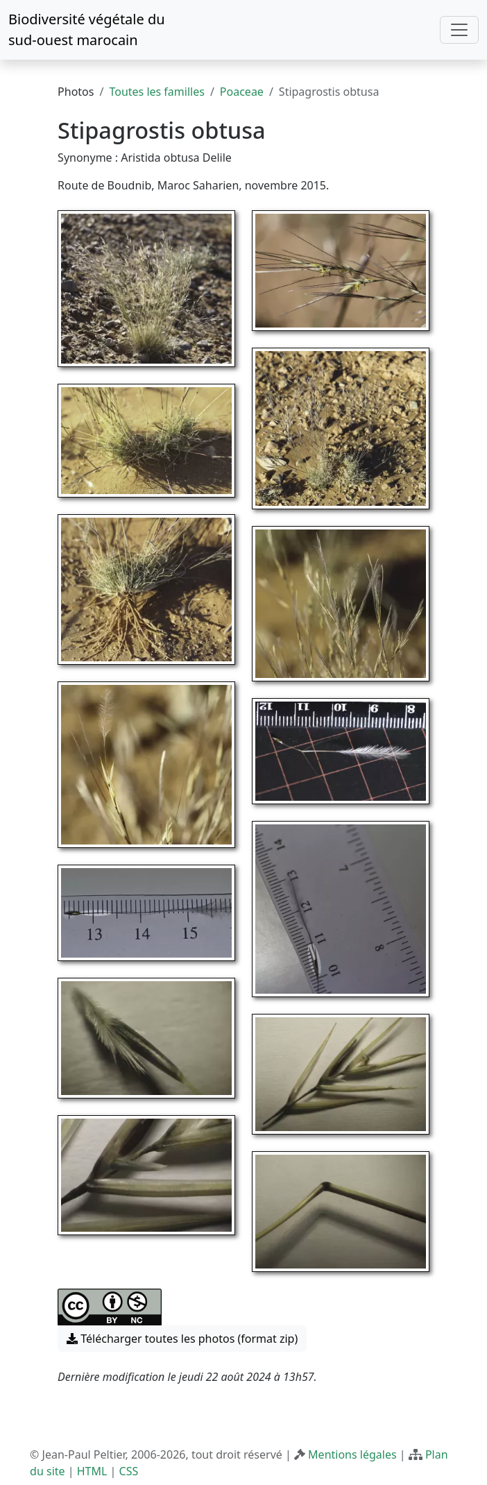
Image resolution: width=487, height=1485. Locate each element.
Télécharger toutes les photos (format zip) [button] (182, 1338)
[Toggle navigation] (459, 30)
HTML (92, 1471)
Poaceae (242, 91)
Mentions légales (352, 1454)
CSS (129, 1471)
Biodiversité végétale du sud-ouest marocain (86, 29)
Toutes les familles (156, 91)
